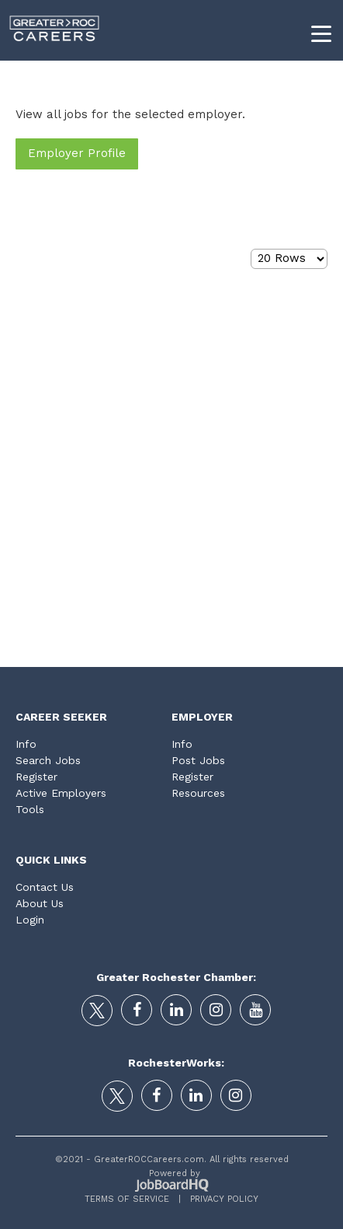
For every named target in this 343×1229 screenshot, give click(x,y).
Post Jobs (198, 760)
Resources (198, 793)
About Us (40, 903)
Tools (30, 809)
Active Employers (61, 793)
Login (30, 919)
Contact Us (45, 887)
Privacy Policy (219, 1199)
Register (36, 776)
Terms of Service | (133, 1199)
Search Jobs (48, 760)
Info (26, 744)
